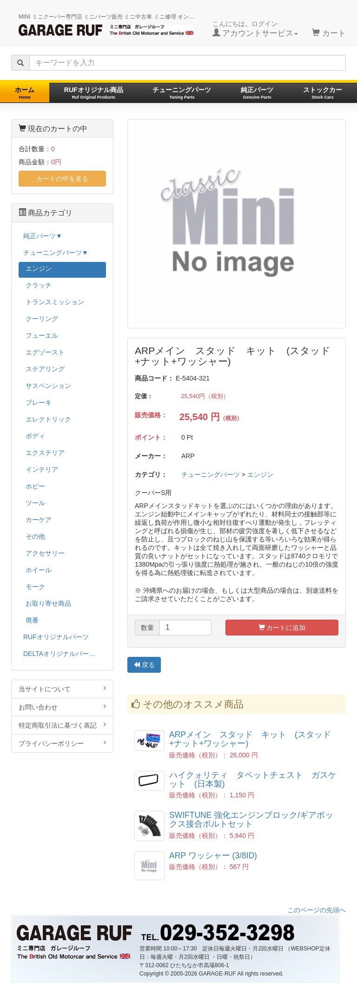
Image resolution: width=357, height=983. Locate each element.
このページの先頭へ (316, 910)
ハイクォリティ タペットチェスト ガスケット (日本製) (253, 779)
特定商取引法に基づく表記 (62, 725)
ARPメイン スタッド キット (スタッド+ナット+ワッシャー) (250, 739)
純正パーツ (257, 93)
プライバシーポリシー (62, 743)
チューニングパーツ (181, 93)
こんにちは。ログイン (255, 29)
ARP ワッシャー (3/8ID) (213, 855)
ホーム (24, 93)
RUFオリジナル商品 (93, 93)
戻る (144, 665)
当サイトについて (62, 689)
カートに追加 (282, 627)
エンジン (260, 474)
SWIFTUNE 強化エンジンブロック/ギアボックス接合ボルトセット (251, 819)
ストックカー (322, 93)
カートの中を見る (62, 178)
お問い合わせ (62, 707)
